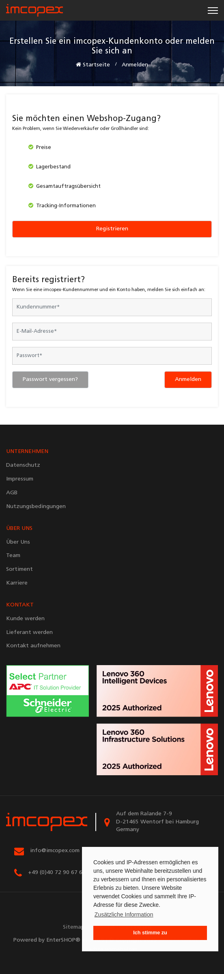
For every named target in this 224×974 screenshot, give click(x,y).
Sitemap (73, 927)
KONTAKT (20, 605)
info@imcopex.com (55, 851)
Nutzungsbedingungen (36, 507)
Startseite (93, 65)
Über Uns (18, 542)
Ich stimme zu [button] (150, 933)
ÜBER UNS (19, 528)
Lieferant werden (29, 632)
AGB (11, 493)
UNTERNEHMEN (27, 452)
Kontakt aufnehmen (33, 646)
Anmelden (188, 379)
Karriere (17, 583)
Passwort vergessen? (50, 379)
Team (13, 556)
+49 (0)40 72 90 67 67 (57, 873)
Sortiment (19, 569)
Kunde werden (25, 619)
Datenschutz (23, 465)
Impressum (19, 479)
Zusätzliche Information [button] (124, 914)
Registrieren (112, 229)
